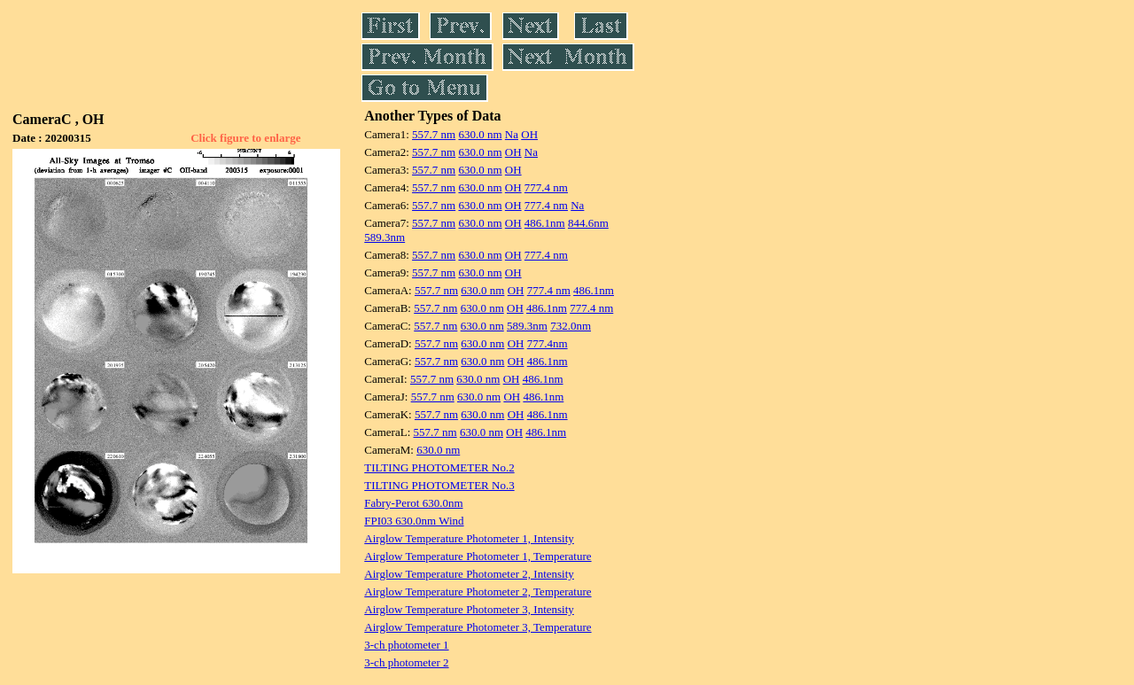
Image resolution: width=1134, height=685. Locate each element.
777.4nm (547, 343)
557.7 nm (433, 134)
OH (529, 134)
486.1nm (544, 223)
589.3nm (384, 237)
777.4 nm (546, 187)
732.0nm (570, 325)
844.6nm (588, 223)
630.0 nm (479, 134)
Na (511, 134)
